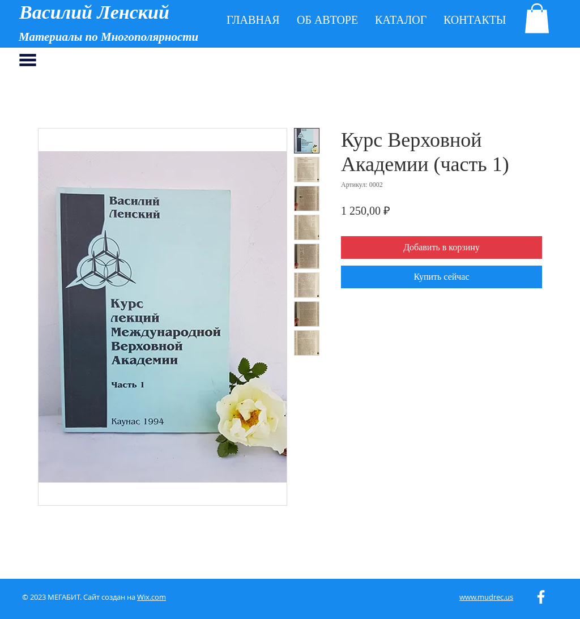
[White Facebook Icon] (541, 597)
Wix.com (151, 597)
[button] (536, 18)
